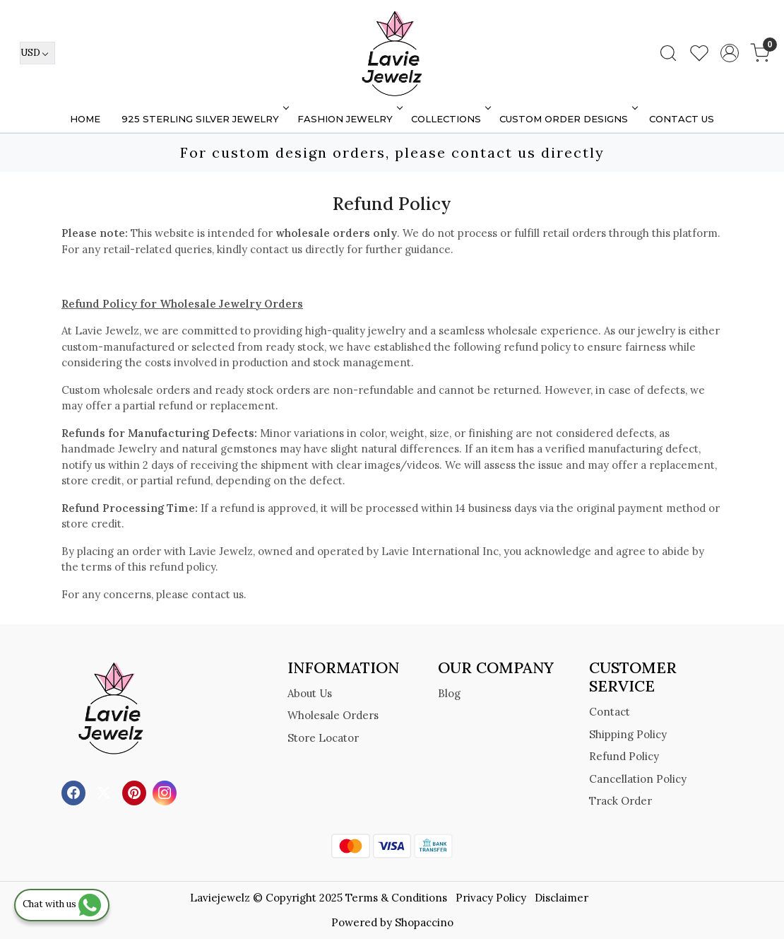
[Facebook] (75, 792)
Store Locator (323, 738)
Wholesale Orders (333, 715)
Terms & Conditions (396, 897)
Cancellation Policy (638, 779)
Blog (449, 693)
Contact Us (681, 118)
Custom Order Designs (567, 118)
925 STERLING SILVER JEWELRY (203, 118)
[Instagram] (166, 792)
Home (85, 118)
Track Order (620, 800)
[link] (668, 53)
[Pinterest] (136, 792)
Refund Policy (624, 756)
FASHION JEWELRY (348, 118)
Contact (609, 711)
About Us (309, 693)
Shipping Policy (628, 734)
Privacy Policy (491, 897)
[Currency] (37, 53)
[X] (105, 792)
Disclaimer (561, 897)
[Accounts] (729, 53)
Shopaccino (424, 922)
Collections (449, 118)
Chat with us (62, 904)
